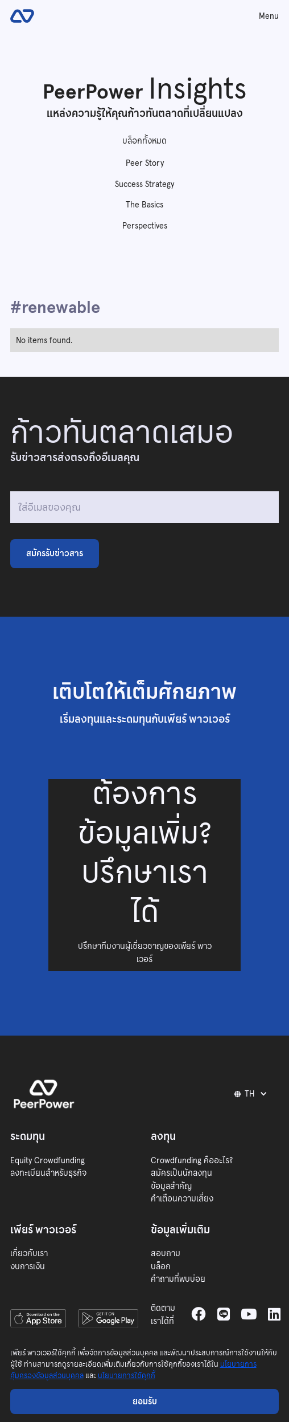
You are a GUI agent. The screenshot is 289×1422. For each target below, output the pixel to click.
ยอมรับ (145, 1401)
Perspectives (144, 226)
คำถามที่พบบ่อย (178, 1279)
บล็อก (161, 1266)
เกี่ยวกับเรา (29, 1253)
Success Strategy (144, 184)
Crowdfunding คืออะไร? (192, 1160)
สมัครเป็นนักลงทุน (181, 1173)
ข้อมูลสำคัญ (171, 1186)
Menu (269, 16)
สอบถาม (165, 1253)
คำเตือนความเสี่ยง (182, 1198)
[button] (252, 1093)
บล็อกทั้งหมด (144, 141)
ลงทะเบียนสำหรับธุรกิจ (48, 1173)
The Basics (144, 204)
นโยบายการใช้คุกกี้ (126, 1375)
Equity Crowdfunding (47, 1160)
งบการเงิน (27, 1266)
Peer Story (145, 163)
